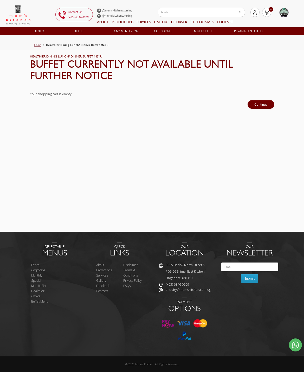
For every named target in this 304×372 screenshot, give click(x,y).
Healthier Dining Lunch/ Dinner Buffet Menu (77, 45)
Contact (225, 22)
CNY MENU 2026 (126, 31)
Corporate (163, 31)
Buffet (79, 31)
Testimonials (202, 22)
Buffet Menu (39, 301)
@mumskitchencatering (114, 10)
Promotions (122, 22)
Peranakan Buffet (249, 31)
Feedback (102, 286)
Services (144, 22)
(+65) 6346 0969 (78, 17)
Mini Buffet (203, 31)
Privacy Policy (132, 280)
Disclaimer (130, 265)
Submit (249, 278)
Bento (39, 31)
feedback (179, 22)
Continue (261, 104)
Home (37, 45)
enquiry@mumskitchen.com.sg (188, 289)
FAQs (127, 286)
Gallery (161, 22)
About (102, 22)
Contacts (102, 291)
